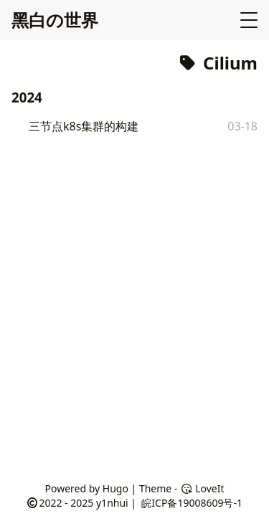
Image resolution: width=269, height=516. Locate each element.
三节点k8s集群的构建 (83, 126)
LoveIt (202, 488)
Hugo (115, 488)
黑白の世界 (54, 20)
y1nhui (112, 503)
